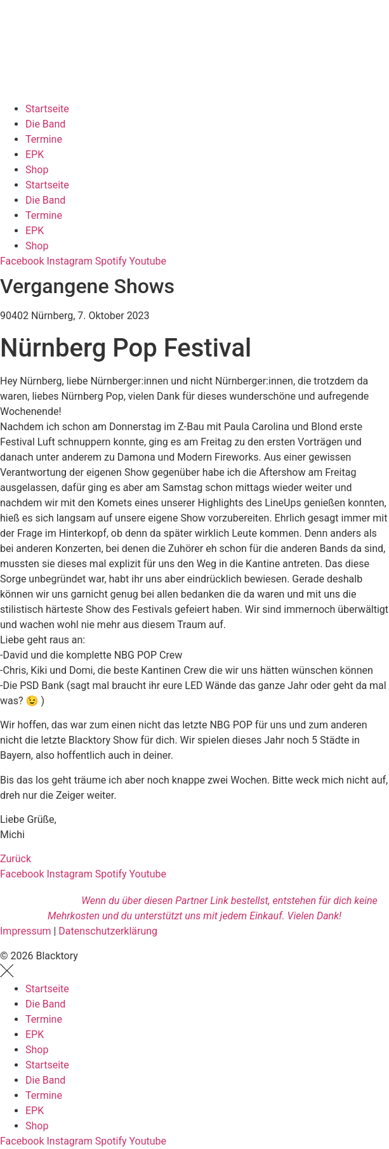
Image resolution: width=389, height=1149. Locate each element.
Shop (36, 170)
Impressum (25, 931)
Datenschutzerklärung (107, 931)
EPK (34, 154)
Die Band (45, 124)
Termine (43, 139)
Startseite (47, 109)
